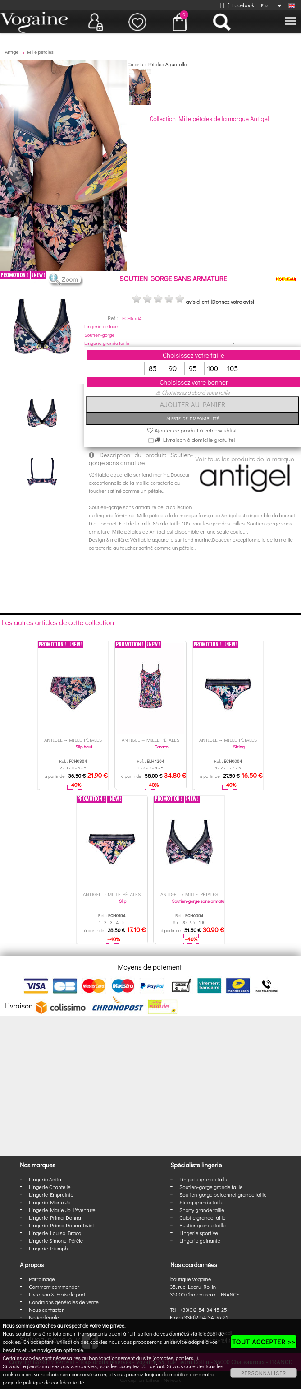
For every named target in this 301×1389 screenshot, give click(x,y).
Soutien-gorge (99, 334)
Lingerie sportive (198, 1232)
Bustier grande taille (202, 1225)
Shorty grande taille (201, 1209)
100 (212, 368)
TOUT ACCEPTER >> (263, 1341)
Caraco (162, 747)
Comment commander (54, 1286)
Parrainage (42, 1278)
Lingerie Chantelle (49, 1186)
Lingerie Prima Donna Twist (61, 1225)
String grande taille (201, 1202)
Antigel (12, 51)
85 (153, 368)
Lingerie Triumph (48, 1248)
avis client (197, 301)
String (239, 747)
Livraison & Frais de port (57, 1294)
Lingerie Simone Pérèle (56, 1240)
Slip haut (83, 747)
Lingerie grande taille (106, 342)
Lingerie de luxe (101, 326)
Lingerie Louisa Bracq (55, 1232)
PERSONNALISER (263, 1372)
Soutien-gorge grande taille (210, 1186)
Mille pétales (40, 51)
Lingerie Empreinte (51, 1194)
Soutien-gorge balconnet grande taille (222, 1194)
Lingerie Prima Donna (55, 1217)
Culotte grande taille (202, 1217)
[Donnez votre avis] (232, 301)
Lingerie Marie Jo (49, 1202)
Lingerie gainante (199, 1240)
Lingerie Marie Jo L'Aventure (62, 1209)
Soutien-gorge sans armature (200, 901)
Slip (122, 901)
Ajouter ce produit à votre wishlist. (192, 430)
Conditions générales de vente (63, 1301)
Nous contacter (46, 1309)
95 (193, 368)
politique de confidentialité (53, 1382)
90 (173, 368)
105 (232, 368)
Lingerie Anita (45, 1179)
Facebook (240, 5)
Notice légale (44, 1317)
